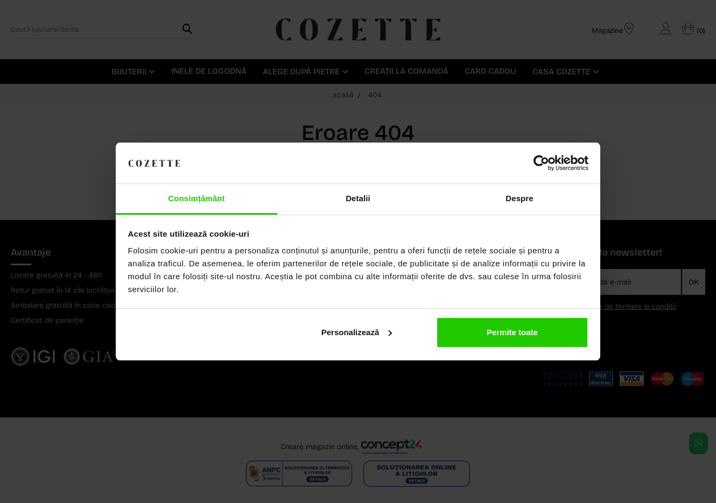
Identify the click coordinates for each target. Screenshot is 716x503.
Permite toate (512, 332)
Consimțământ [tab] (196, 198)
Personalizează (356, 332)
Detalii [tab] (358, 198)
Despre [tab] (519, 198)
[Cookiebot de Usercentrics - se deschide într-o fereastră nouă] (541, 163)
